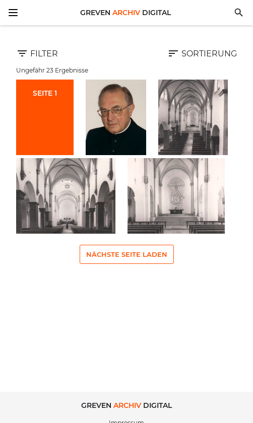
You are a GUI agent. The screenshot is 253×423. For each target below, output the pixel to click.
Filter (37, 53)
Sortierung (202, 53)
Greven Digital (125, 12)
